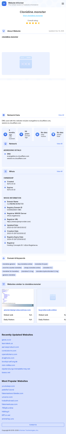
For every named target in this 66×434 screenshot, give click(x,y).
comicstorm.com (9, 350)
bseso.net (6, 372)
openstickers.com (9, 354)
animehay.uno (8, 419)
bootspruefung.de (9, 361)
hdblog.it (5, 411)
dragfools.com (8, 358)
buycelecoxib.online (48, 310)
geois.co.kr (6, 340)
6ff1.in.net (6, 415)
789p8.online (7, 408)
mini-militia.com (8, 365)
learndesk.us (7, 343)
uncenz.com (7, 397)
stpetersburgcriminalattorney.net (16, 369)
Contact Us (33, 425)
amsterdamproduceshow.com (17, 310)
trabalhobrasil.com (10, 400)
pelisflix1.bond (8, 390)
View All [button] (61, 115)
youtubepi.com (8, 386)
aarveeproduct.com (10, 347)
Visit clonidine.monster (33, 16)
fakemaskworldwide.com (12, 393)
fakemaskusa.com (9, 404)
